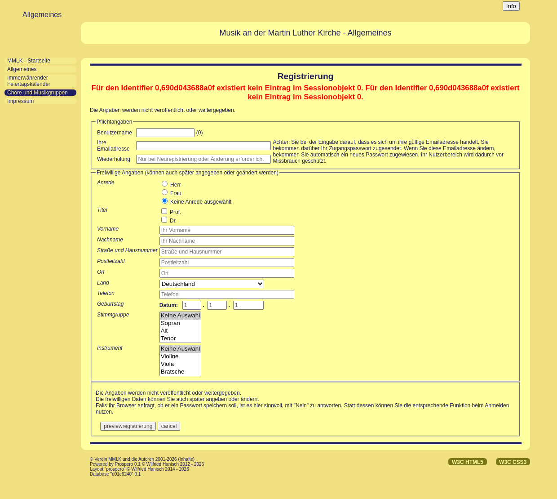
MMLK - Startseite (28, 61)
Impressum (20, 101)
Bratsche (180, 372)
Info (511, 6)
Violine (180, 357)
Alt (180, 331)
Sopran (180, 323)
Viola (180, 364)
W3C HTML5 (467, 462)
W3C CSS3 (512, 462)
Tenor (180, 339)
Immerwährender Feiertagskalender (28, 81)
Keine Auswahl (180, 316)
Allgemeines (21, 69)
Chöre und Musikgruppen (37, 92)
